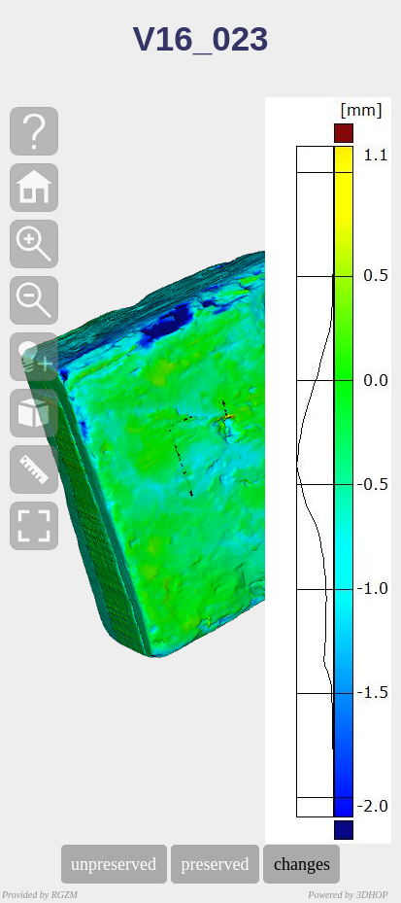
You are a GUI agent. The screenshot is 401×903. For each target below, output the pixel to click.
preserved (215, 864)
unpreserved (114, 864)
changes (301, 864)
